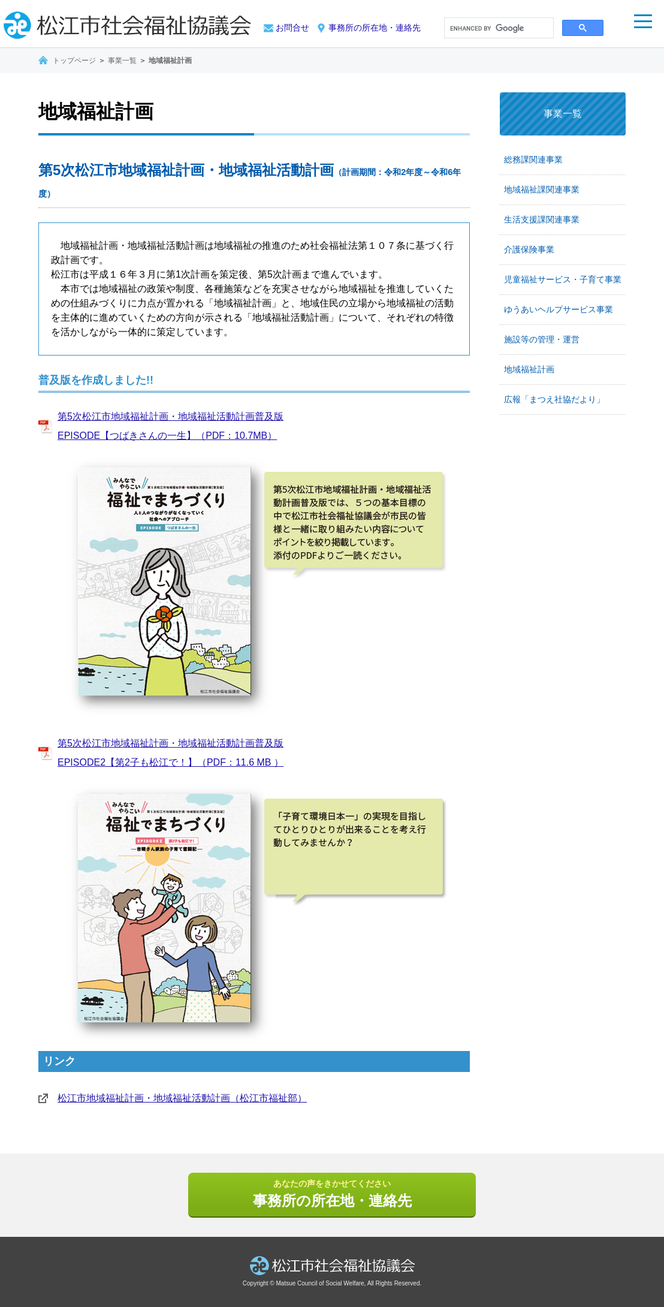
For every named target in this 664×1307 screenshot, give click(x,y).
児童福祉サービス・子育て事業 (562, 279)
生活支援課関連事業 (542, 219)
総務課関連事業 (533, 159)
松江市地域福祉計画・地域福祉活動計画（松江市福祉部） (182, 1098)
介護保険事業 (529, 249)
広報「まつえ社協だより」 (554, 399)
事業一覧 (122, 60)
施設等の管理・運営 (542, 339)
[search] (497, 28)
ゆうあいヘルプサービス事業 (558, 309)
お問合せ (292, 27)
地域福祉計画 (529, 369)
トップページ (74, 60)
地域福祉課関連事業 (542, 189)
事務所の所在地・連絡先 (374, 27)
